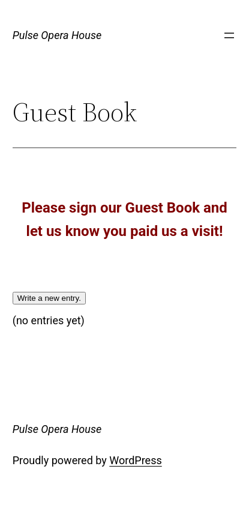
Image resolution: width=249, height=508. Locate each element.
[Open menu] (229, 35)
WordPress (135, 460)
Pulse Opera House (57, 35)
